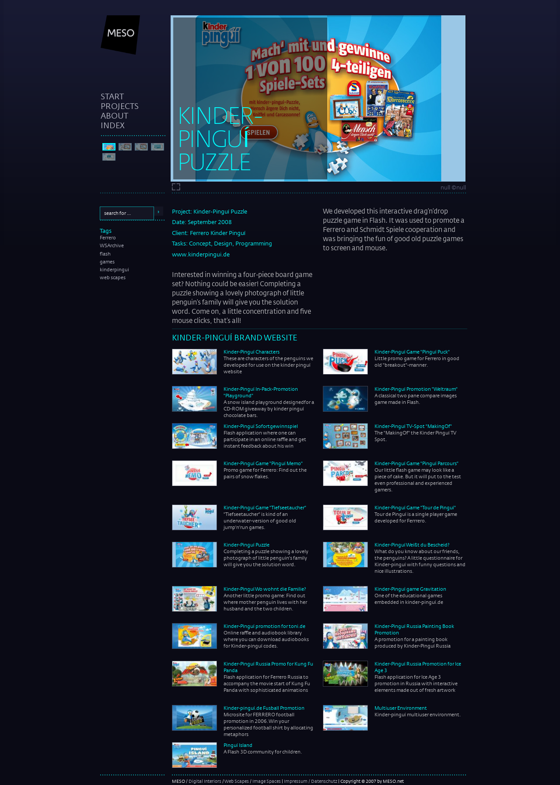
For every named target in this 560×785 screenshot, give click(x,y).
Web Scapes (236, 781)
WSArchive (112, 245)
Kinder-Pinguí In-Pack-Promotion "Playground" (261, 392)
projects (120, 106)
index (113, 125)
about (114, 115)
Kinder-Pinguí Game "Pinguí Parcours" (416, 463)
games (107, 261)
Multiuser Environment (400, 707)
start (112, 96)
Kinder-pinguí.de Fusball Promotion (264, 707)
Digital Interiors (205, 781)
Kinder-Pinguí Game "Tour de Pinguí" (415, 507)
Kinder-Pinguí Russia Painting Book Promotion (414, 629)
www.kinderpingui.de (201, 254)
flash (105, 253)
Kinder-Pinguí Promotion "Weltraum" (416, 388)
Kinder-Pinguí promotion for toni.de (264, 626)
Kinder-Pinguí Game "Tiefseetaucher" (265, 507)
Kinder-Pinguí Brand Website (234, 337)
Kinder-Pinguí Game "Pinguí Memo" (263, 463)
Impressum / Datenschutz (310, 781)
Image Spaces (266, 781)
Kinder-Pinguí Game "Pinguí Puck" (412, 351)
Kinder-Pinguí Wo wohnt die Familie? (265, 588)
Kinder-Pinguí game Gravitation (410, 588)
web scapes (113, 277)
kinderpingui (114, 269)
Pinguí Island (238, 745)
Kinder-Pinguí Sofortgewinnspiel (261, 426)
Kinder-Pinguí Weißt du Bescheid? (411, 544)
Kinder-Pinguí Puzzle (247, 544)
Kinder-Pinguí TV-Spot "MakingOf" (413, 426)
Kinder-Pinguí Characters (252, 351)
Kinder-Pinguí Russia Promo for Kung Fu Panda (268, 667)
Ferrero (108, 237)
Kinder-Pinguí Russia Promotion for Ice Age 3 (417, 667)
